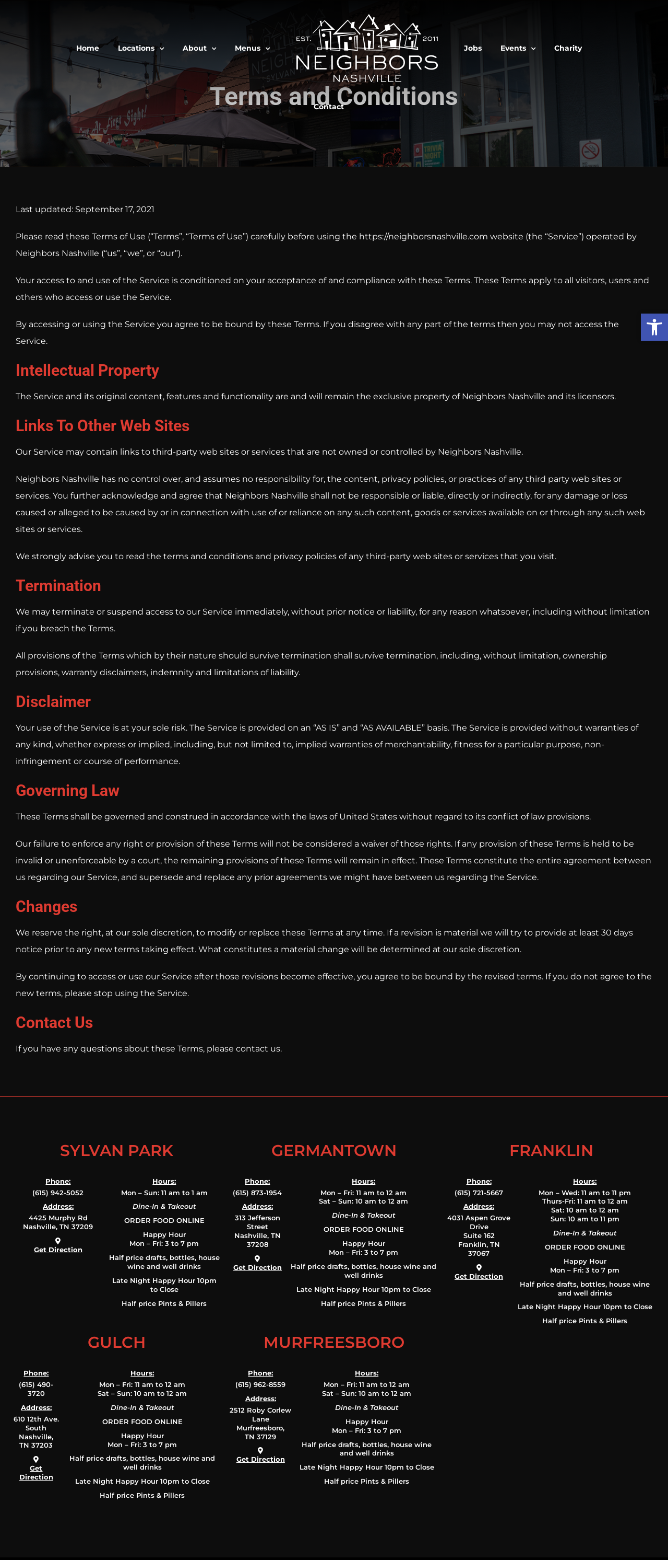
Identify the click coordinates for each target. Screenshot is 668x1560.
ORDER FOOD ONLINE (164, 1220)
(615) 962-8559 (260, 1384)
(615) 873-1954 (257, 1192)
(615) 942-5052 (58, 1192)
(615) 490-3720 (36, 1388)
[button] (654, 327)
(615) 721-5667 (479, 1192)
